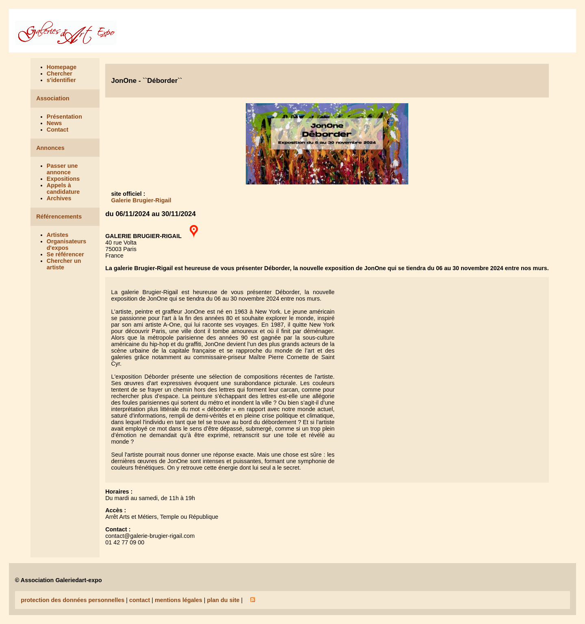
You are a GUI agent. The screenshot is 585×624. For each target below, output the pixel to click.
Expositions (63, 179)
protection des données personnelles (72, 600)
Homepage (62, 67)
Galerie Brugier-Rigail (141, 200)
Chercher (59, 73)
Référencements (59, 216)
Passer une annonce (62, 169)
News (54, 123)
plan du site (223, 600)
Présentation (64, 116)
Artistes (58, 235)
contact (139, 600)
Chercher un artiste (64, 264)
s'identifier (61, 80)
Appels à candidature (63, 188)
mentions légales (178, 600)
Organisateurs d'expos (67, 244)
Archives (59, 198)
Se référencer (65, 254)
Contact (58, 129)
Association (52, 98)
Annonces (50, 148)
